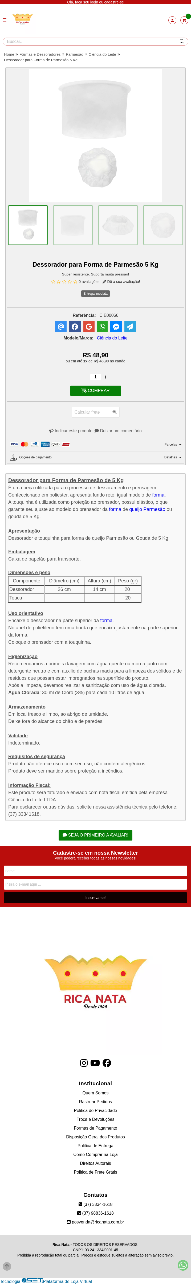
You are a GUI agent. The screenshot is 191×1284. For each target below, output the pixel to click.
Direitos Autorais (95, 1163)
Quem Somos (96, 1093)
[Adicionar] (105, 377)
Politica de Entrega (95, 1145)
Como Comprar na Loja (95, 1154)
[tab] (95, 445)
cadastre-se (114, 2)
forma (158, 495)
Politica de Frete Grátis (95, 1172)
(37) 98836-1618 (95, 1213)
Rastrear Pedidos (95, 1101)
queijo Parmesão (147, 509)
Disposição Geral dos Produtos (95, 1137)
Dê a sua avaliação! (121, 281)
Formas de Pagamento (95, 1128)
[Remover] (85, 377)
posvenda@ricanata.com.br (95, 1222)
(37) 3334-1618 (96, 1204)
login (94, 2)
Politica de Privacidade (95, 1110)
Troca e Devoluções (96, 1119)
